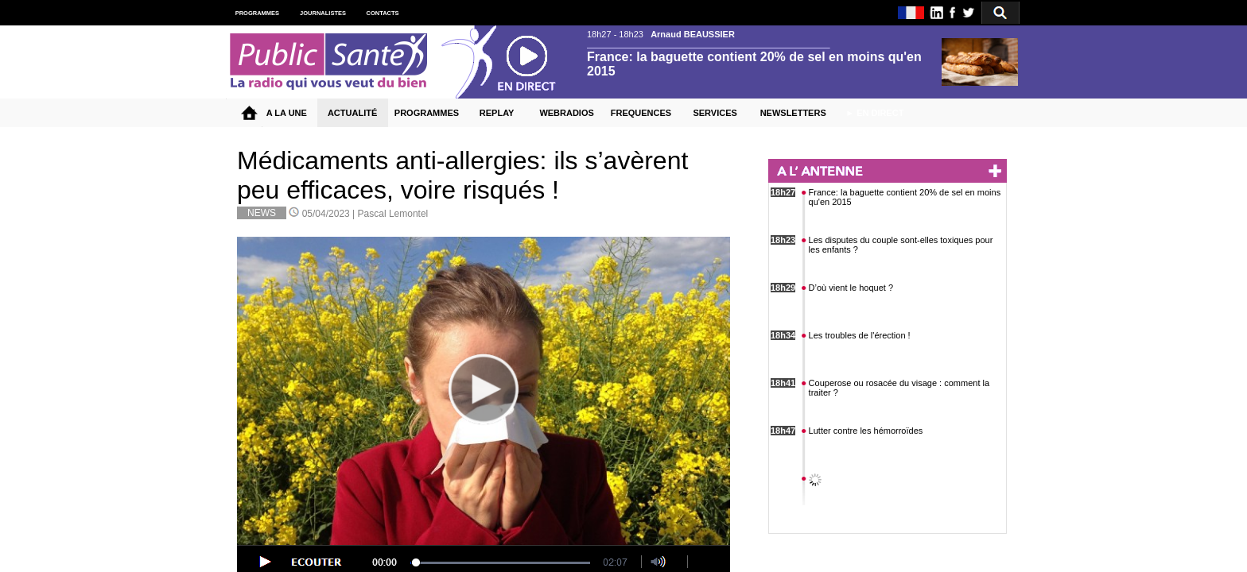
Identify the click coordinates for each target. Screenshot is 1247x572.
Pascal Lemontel (393, 213)
